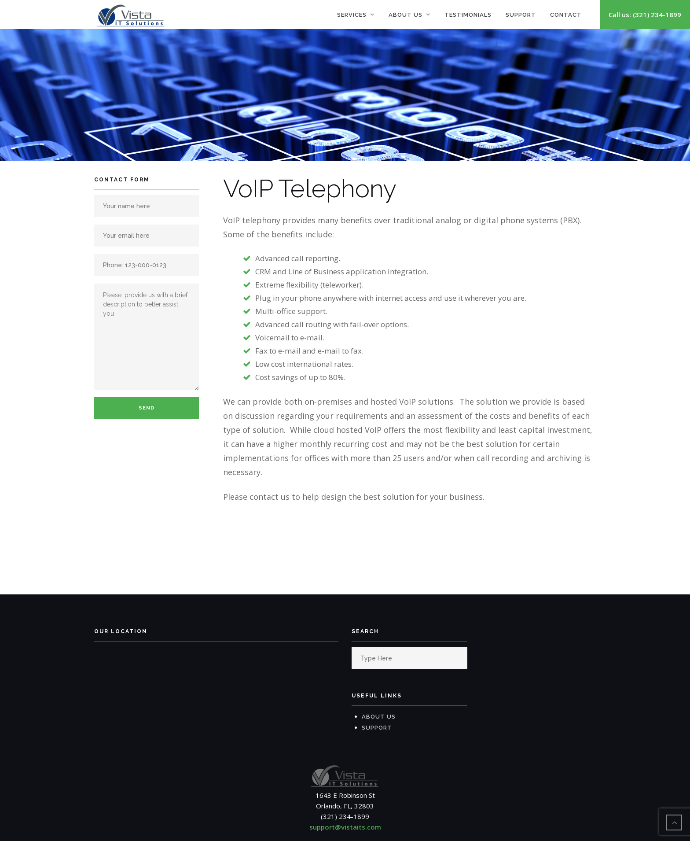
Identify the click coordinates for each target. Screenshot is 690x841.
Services (352, 14)
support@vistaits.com (345, 827)
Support (521, 14)
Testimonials (468, 14)
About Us (405, 14)
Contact (566, 14)
